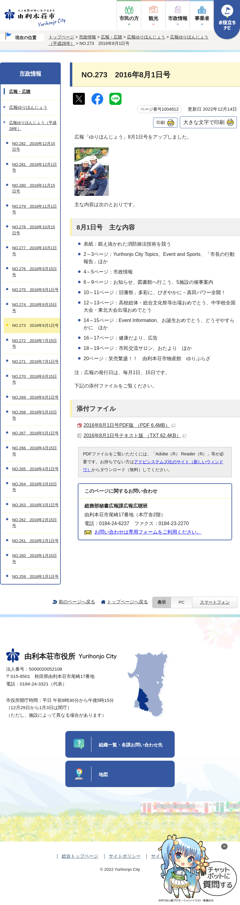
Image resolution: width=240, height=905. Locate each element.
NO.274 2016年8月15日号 (34, 307)
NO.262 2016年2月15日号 (34, 523)
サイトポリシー (125, 856)
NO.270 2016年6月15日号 (34, 379)
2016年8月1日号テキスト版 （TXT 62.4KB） (135, 435)
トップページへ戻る (127, 601)
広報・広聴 (111, 37)
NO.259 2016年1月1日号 (35, 576)
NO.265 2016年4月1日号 (35, 469)
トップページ (61, 37)
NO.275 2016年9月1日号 (35, 289)
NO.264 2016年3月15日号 (34, 487)
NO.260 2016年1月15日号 (34, 558)
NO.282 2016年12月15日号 (33, 146)
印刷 (160, 122)
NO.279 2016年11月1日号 (34, 209)
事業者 (202, 18)
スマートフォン (215, 602)
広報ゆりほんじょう (146, 37)
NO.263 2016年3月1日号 (35, 505)
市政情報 (177, 18)
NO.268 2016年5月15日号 (34, 415)
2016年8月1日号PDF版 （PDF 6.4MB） (129, 425)
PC (181, 602)
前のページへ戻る (77, 601)
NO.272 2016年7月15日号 (34, 343)
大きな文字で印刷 (204, 122)
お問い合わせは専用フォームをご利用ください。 (147, 532)
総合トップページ (80, 856)
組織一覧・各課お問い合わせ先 (131, 744)
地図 (103, 774)
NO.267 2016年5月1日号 (35, 433)
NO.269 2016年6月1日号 (35, 397)
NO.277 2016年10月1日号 (34, 251)
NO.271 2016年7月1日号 (35, 361)
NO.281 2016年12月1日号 (34, 167)
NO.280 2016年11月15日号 (33, 188)
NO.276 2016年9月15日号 (34, 271)
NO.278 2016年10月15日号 (33, 230)
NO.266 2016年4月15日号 (34, 451)
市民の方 (129, 18)
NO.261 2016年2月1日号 (35, 540)
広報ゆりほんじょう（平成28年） (33, 125)
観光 (153, 18)
